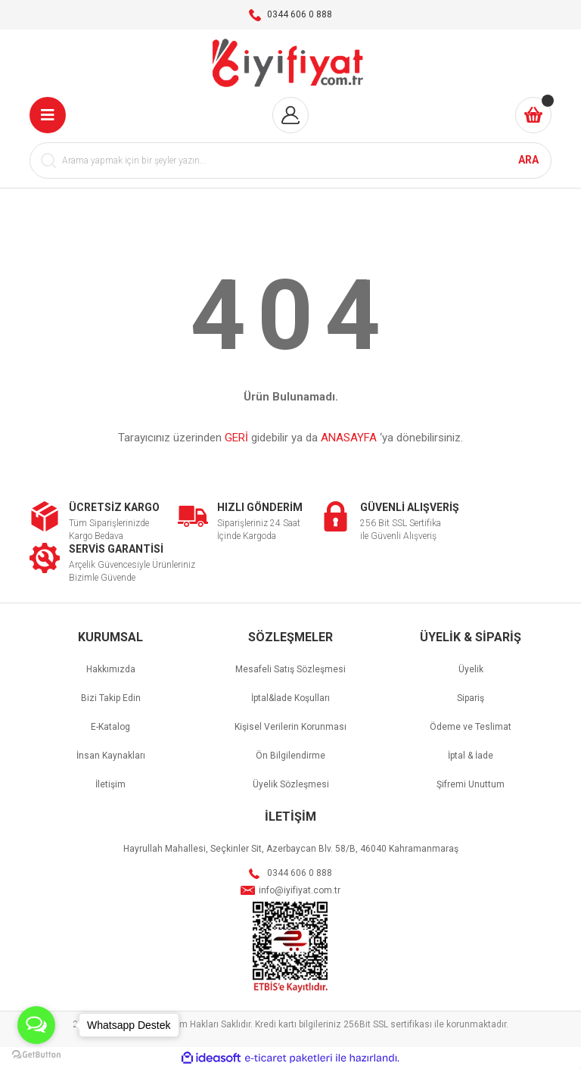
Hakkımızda (110, 669)
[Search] (290, 160)
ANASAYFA (349, 437)
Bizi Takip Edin (111, 698)
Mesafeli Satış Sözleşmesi (290, 669)
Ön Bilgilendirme (290, 755)
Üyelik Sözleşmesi (291, 784)
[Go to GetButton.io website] (36, 1053)
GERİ (236, 437)
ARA (528, 160)
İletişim (110, 784)
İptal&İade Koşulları (290, 698)
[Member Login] (290, 115)
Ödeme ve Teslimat (470, 726)
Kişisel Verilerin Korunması (290, 726)
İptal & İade (470, 755)
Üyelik (470, 669)
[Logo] (291, 63)
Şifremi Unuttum (471, 784)
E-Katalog (110, 726)
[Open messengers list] (36, 1025)
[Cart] (533, 115)
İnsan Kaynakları (110, 755)
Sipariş (470, 698)
